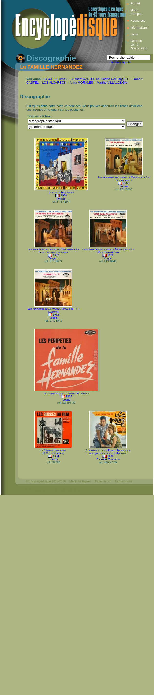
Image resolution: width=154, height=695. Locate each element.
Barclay (53, 459)
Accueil (135, 3)
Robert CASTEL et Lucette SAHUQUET (100, 79)
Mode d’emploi (136, 12)
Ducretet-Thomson (108, 459)
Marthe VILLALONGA (112, 82)
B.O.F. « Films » (56, 79)
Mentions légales (80, 481)
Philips (61, 198)
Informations (138, 27)
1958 (64, 195)
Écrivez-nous (123, 481)
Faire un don (103, 481)
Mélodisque (76, 489)
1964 (56, 456)
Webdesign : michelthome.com (46, 489)
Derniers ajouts (120, 62)
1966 (110, 456)
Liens (134, 34)
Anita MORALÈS (81, 82)
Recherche (137, 20)
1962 (126, 182)
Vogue (124, 186)
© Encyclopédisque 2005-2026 (46, 481)
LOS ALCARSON (54, 82)
